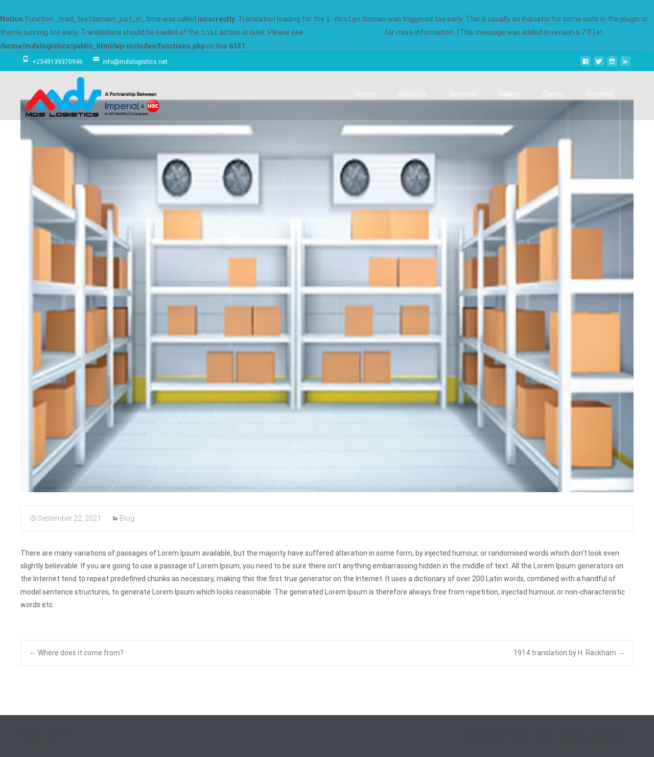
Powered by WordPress (493, 735)
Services (463, 103)
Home (366, 103)
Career (554, 103)
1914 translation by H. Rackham (569, 653)
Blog (127, 518)
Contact (600, 103)
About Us (412, 103)
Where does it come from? (76, 653)
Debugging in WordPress (344, 33)
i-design (564, 735)
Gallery (510, 103)
